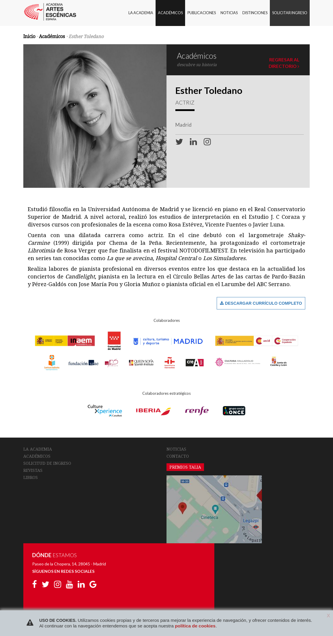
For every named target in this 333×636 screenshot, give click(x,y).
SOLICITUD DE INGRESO (47, 463)
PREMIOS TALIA (185, 467)
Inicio (29, 36)
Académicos (52, 36)
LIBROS (30, 477)
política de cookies (195, 625)
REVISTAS (33, 470)
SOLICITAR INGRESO (289, 13)
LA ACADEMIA (140, 13)
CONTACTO (177, 456)
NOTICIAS (229, 13)
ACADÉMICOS (170, 13)
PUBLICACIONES (201, 13)
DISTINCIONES (254, 13)
